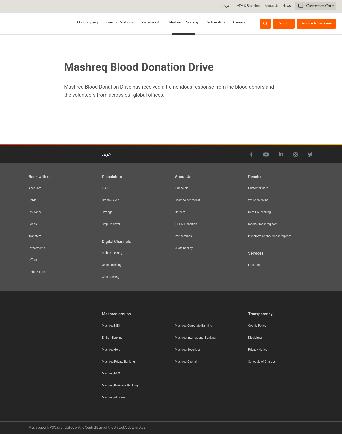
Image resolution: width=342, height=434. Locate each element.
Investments (37, 248)
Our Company (87, 22)
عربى (225, 6)
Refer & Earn (37, 272)
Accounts (35, 188)
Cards (32, 200)
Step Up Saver (111, 224)
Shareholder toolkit (187, 200)
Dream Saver (110, 200)
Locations (254, 265)
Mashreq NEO (111, 325)
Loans (33, 224)
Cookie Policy (257, 325)
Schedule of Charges (262, 361)
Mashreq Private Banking (118, 361)
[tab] (87, 23)
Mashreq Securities (188, 349)
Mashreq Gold (111, 349)
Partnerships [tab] (215, 22)
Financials (181, 188)
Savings (107, 212)
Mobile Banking (112, 253)
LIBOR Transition (186, 224)
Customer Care (258, 188)
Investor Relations (119, 22)
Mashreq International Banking (195, 337)
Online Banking (112, 265)
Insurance (35, 212)
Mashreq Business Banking (120, 385)
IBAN (105, 188)
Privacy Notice (257, 349)
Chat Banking (110, 277)
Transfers (35, 236)
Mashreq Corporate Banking (193, 325)
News (287, 6)
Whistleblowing (258, 200)
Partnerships (183, 236)
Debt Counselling (259, 212)
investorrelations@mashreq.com (269, 236)
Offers (33, 260)
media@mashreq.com (263, 224)
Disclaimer (255, 337)
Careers (239, 22)
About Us (272, 6)
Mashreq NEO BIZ (113, 373)
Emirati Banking (112, 337)
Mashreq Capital (186, 361)
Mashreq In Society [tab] (184, 22)
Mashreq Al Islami (114, 397)
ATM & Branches (249, 6)
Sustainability (184, 248)
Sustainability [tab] (151, 22)
